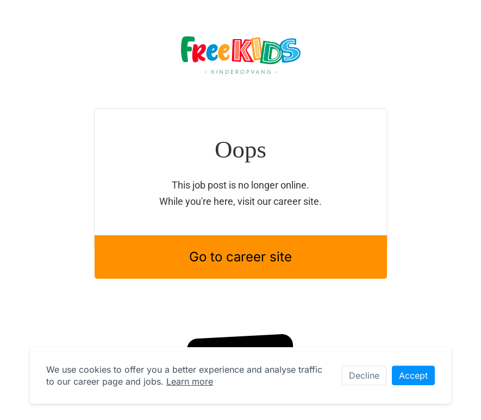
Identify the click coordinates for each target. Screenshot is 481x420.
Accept (413, 375)
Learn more (189, 381)
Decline (364, 375)
